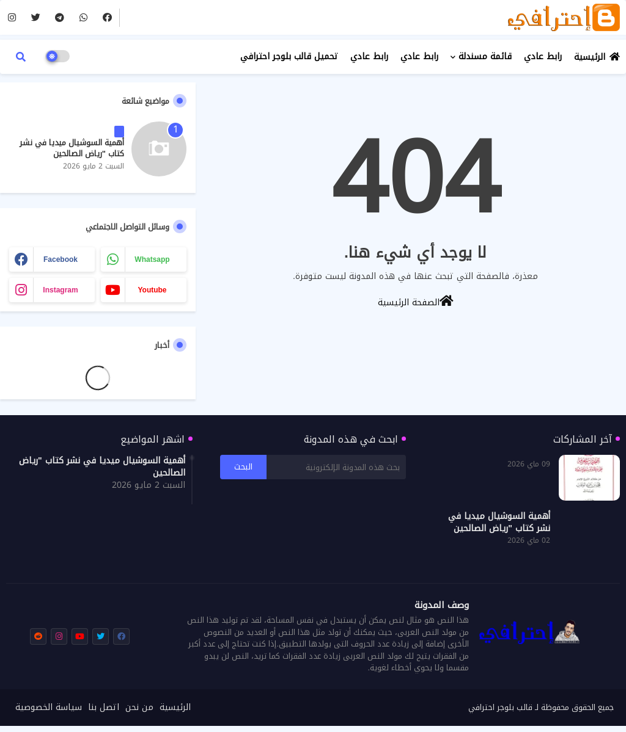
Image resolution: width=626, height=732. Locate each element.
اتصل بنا (103, 707)
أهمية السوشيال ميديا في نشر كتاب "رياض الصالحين (72, 148)
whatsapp (151, 259)
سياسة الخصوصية (48, 707)
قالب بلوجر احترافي (500, 707)
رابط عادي (543, 56)
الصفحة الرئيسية (416, 301)
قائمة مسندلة (485, 56)
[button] (21, 57)
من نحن (139, 707)
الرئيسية (589, 57)
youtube (152, 290)
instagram (60, 290)
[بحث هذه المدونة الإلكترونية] (336, 467)
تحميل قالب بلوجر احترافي (289, 56)
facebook (60, 259)
